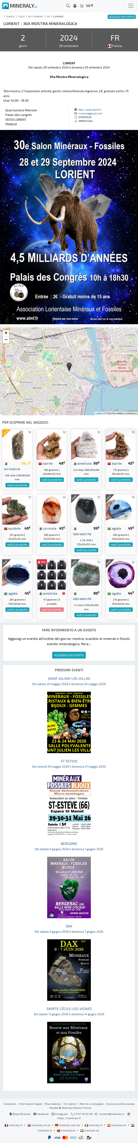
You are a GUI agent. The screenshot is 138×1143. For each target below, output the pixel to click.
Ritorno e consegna (92, 1103)
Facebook (41, 1113)
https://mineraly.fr (69, 1118)
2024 (21, 16)
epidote (12, 528)
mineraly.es (117, 1125)
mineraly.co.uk (39, 1125)
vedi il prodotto (17, 485)
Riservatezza (53, 1103)
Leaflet (98, 413)
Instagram (60, 1113)
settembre (35, 16)
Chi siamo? (70, 1103)
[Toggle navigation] (131, 5)
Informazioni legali (30, 1103)
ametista (82, 463)
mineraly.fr (14, 1125)
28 (48, 16)
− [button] (6, 340)
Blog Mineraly (20, 1113)
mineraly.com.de (68, 1125)
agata (114, 528)
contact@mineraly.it (111, 1113)
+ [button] (6, 333)
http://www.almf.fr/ (90, 109)
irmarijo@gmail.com (90, 113)
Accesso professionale (120, 1103)
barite (45, 463)
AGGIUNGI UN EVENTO (69, 655)
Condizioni (9, 1103)
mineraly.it (94, 1125)
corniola (47, 528)
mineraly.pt (66, 1130)
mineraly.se (89, 1130)
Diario (10, 16)
